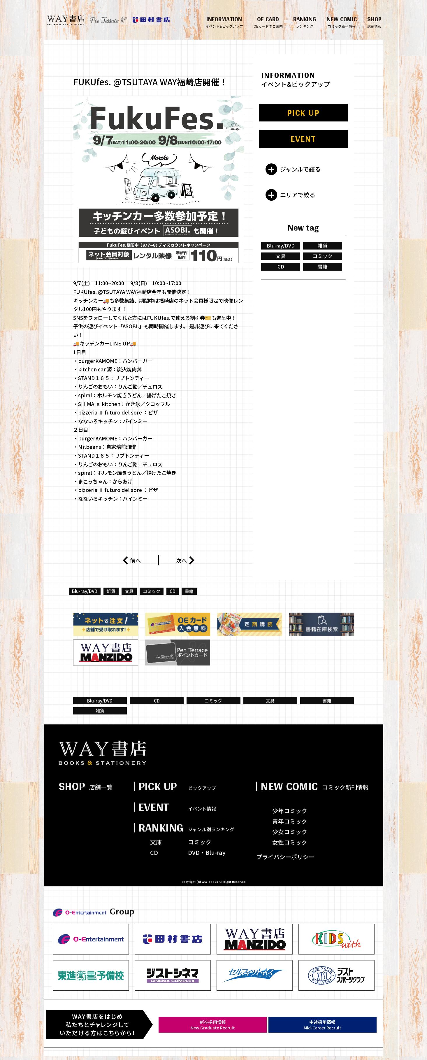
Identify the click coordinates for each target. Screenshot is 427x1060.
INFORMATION (224, 21)
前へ (132, 560)
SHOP (374, 21)
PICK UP (303, 113)
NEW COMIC (342, 21)
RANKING (304, 21)
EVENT (303, 139)
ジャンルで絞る (300, 169)
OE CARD (268, 21)
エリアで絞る (297, 195)
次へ (185, 560)
